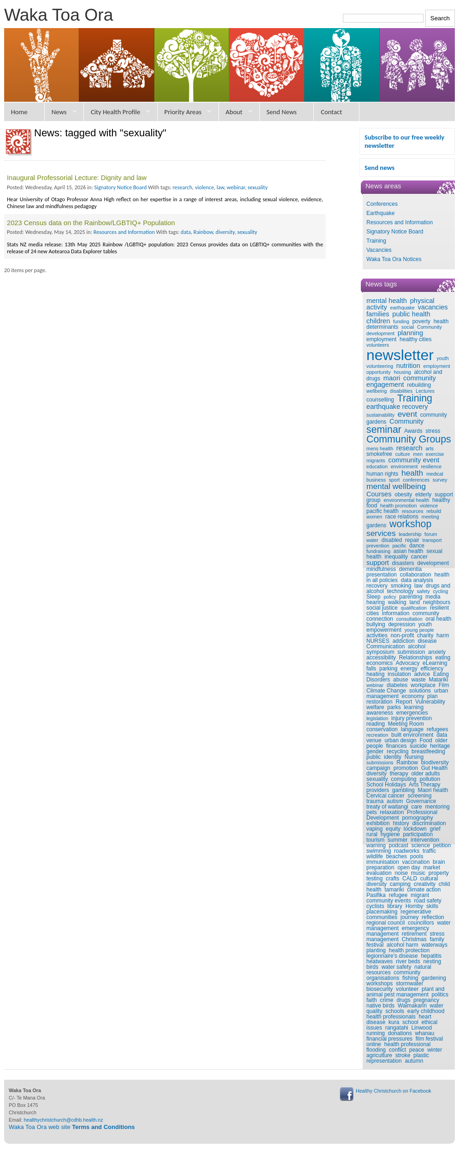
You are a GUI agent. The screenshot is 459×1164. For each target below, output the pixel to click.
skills (432, 906)
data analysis (417, 580)
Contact (331, 112)
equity (393, 829)
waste (418, 679)
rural (371, 834)
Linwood (421, 1027)
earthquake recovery (397, 406)
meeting (430, 516)
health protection (409, 950)
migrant (420, 895)
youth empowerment (399, 627)
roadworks (406, 851)
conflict (397, 1050)
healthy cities (415, 339)
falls (371, 668)
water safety (397, 967)
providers (377, 790)
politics (439, 994)
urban (441, 690)
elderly (423, 494)
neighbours (436, 602)
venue (374, 740)
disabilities (401, 391)
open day (408, 867)
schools (394, 1011)
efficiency (431, 668)
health (412, 472)
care (416, 806)
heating (375, 674)
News (59, 112)
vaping (374, 829)
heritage (440, 746)
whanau (424, 1033)
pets (371, 812)
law (418, 585)
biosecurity (379, 989)
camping (400, 884)
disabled (392, 540)
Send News (281, 112)
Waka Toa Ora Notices (393, 259)
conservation (382, 729)
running (375, 1033)
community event (414, 460)
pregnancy (426, 1000)
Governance (421, 801)
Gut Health (434, 768)
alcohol (416, 646)
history (401, 823)
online (373, 1044)
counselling (380, 399)
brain (439, 862)
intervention (425, 840)
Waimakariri (412, 1005)
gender (374, 751)
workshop (410, 524)
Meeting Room (406, 724)
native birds (380, 1005)
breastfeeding (428, 751)
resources (413, 511)
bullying (375, 624)
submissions (380, 762)
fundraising (378, 551)
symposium (380, 652)
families (377, 314)
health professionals (391, 1016)
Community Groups (408, 439)
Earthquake (380, 213)
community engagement (401, 381)
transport (431, 540)
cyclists (375, 906)
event (407, 414)
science (420, 845)
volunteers (377, 345)
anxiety (437, 652)
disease (427, 641)
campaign (378, 768)
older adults (425, 773)
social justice (382, 608)
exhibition (378, 823)
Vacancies (378, 250)
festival (374, 945)
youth (443, 358)
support (377, 562)
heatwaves (379, 961)
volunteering (379, 366)
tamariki (394, 889)
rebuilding (419, 385)
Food (425, 740)
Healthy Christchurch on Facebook (393, 1091)
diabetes (397, 685)
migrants (375, 460)
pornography (417, 818)
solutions (420, 690)
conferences (416, 480)
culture (402, 454)
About (233, 112)
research (409, 448)
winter (434, 1050)
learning (414, 707)
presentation (381, 574)
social (407, 327)
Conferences (382, 204)
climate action (424, 889)
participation (418, 834)
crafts (392, 878)
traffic (429, 851)
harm (442, 635)
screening (419, 795)
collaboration (415, 574)
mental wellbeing (396, 486)
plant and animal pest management (405, 992)
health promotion (398, 505)
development (433, 563)
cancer (419, 556)
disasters (403, 563)
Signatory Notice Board (394, 231)
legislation (377, 718)
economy (413, 696)
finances (396, 746)
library (394, 906)
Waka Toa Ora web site (72, 1126)
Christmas (414, 939)
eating (442, 657)
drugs (403, 1000)
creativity (424, 884)
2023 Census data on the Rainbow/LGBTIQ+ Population (91, 223)
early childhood (426, 1011)
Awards (413, 431)
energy (409, 668)
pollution (429, 779)
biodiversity (435, 762)
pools (417, 856)
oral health (438, 619)
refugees (437, 729)
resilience (431, 466)
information (395, 613)
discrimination (429, 823)
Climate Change (386, 690)
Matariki (438, 679)
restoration (379, 701)
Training (376, 241)
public (373, 757)
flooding (376, 1050)
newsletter (400, 355)
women (374, 516)
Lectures (425, 391)
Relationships (415, 657)
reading (375, 724)
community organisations (393, 975)
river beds (408, 961)
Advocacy (407, 663)
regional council (385, 923)
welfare (375, 707)
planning (410, 333)
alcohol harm (402, 945)
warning (376, 845)
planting (376, 950)
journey (409, 917)
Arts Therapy (424, 784)
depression (401, 624)
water (372, 540)
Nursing (414, 757)
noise (401, 873)
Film (444, 685)
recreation (377, 735)
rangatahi (396, 1027)
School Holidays (386, 784)
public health (411, 314)
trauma (374, 801)
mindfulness (381, 569)
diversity (376, 773)
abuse (400, 679)
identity (392, 757)
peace (416, 1050)
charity (425, 635)
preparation (380, 867)
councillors (421, 923)
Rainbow (407, 762)
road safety (427, 900)
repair (412, 540)
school (410, 1022)
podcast (398, 845)
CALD (409, 878)
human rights (382, 474)
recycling (397, 751)
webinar (374, 685)
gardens (376, 525)
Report (403, 701)
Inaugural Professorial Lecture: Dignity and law (77, 177)
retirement (414, 934)
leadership (410, 534)
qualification (414, 608)
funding (401, 321)
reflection (433, 917)
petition (442, 845)
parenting (410, 597)
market (431, 867)
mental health (386, 300)
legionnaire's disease (392, 956)
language (412, 729)
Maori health (433, 790)
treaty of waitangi (387, 806)
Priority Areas (183, 112)
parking (388, 668)
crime (386, 1000)
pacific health (382, 511)
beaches (396, 856)
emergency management (397, 931)
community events (388, 900)
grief (435, 829)
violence (429, 505)
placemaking (381, 911)
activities (377, 635)
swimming (378, 851)
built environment (412, 735)
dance (416, 545)
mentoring (437, 806)
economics (379, 663)
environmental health (406, 500)
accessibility (381, 657)
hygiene (390, 834)
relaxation (392, 812)
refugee (398, 895)
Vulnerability (430, 701)
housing (402, 372)
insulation (399, 674)
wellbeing (376, 391)
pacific (399, 545)
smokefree (379, 454)
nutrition (408, 365)
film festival (429, 1039)
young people (419, 630)
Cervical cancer (385, 795)
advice (422, 674)
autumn (414, 1061)
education (377, 466)
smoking (401, 585)
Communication (385, 646)
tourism (375, 840)
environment (404, 466)
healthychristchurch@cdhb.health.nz (63, 1120)
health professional (407, 1044)
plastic (421, 1055)
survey (440, 480)
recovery (377, 585)
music (418, 873)
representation (384, 1061)
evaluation (379, 873)
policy (389, 596)
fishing (410, 978)
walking (397, 602)
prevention (377, 545)
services (381, 533)
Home (19, 112)
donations (400, 1033)
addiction (404, 641)
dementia (410, 569)
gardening (433, 978)
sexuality (377, 779)
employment (381, 339)
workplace (423, 685)
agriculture (379, 1055)
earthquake (402, 307)
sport (394, 480)
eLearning (435, 663)
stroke (403, 1055)
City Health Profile (115, 112)
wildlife (374, 856)
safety (423, 591)
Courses (379, 494)
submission (411, 652)
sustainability (380, 415)
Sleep (373, 597)
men (418, 454)
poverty (421, 321)
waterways (434, 945)
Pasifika (376, 895)
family (437, 939)
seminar (383, 429)
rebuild (433, 511)
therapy (399, 773)
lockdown (415, 829)
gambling (403, 790)
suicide (418, 746)
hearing (375, 602)
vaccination (416, 862)
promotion (406, 768)
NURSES (377, 641)
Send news (379, 167)
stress (432, 431)
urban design (400, 740)
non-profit (402, 635)
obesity (403, 494)
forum (430, 534)
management (382, 696)
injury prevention (411, 718)
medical (434, 474)
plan (432, 696)
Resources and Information (399, 222)
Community (406, 421)
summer (397, 840)
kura (393, 1022)
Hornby (415, 906)
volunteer (407, 989)
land (414, 602)
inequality (396, 556)
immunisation (382, 862)
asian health (409, 551)
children (378, 321)
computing (403, 779)
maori (391, 378)
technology (400, 591)
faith (371, 1000)
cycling (440, 591)
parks (393, 707)
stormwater (409, 983)
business (376, 480)
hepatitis (431, 956)
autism (395, 801)
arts (429, 448)
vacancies (432, 307)
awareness (379, 713)
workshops (379, 983)
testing (374, 878)
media (433, 597)
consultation (409, 619)
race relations (401, 516)
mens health (379, 448)
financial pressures (389, 1039)
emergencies (412, 713)
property (439, 873)
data (441, 735)
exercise (435, 454)
